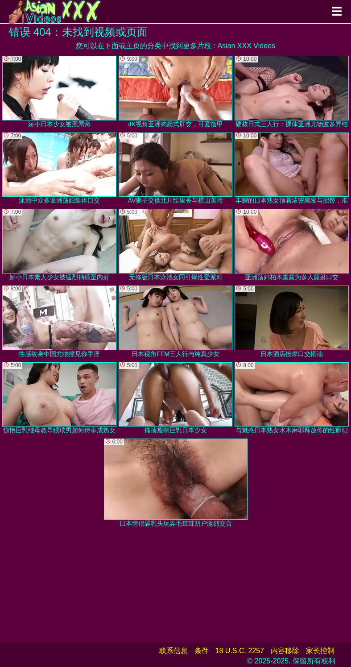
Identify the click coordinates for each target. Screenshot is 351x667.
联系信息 (173, 651)
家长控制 (320, 651)
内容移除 (285, 651)
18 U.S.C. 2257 (239, 651)
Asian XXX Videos (246, 46)
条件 (201, 651)
